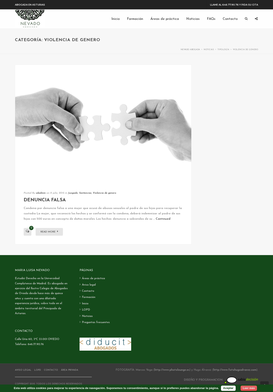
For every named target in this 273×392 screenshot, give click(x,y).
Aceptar (228, 388)
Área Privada (69, 370)
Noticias (87, 316)
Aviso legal (89, 284)
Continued (163, 219)
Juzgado (73, 193)
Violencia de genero (104, 193)
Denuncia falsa (45, 200)
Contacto (88, 291)
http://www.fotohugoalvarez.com (234, 370)
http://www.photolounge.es (172, 370)
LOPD (86, 309)
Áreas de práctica (93, 278)
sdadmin (41, 193)
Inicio (85, 303)
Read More (49, 231)
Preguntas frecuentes (96, 322)
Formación (88, 297)
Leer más (249, 388)
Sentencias (85, 193)
